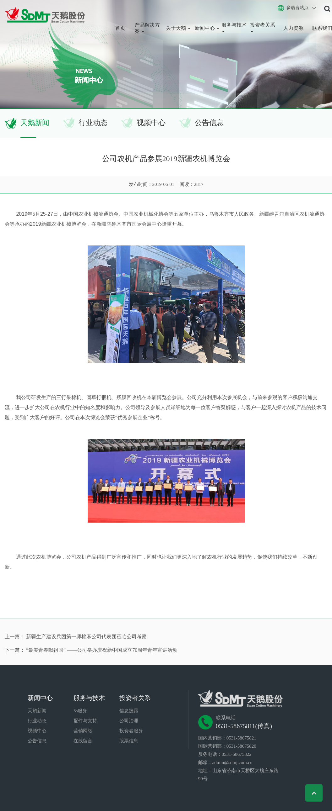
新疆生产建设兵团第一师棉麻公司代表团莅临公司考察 (86, 636)
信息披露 (128, 710)
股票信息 (128, 740)
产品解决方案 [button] (147, 28)
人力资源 (293, 28)
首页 (120, 28)
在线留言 (82, 740)
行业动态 (93, 123)
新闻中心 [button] (207, 28)
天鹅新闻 (34, 123)
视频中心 (151, 123)
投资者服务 (131, 730)
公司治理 (128, 720)
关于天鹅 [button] (178, 28)
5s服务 (80, 710)
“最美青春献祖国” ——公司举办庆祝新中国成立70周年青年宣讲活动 (101, 650)
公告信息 (209, 123)
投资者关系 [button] (262, 27)
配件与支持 (85, 720)
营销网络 (82, 730)
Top (314, 793)
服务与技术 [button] (234, 27)
